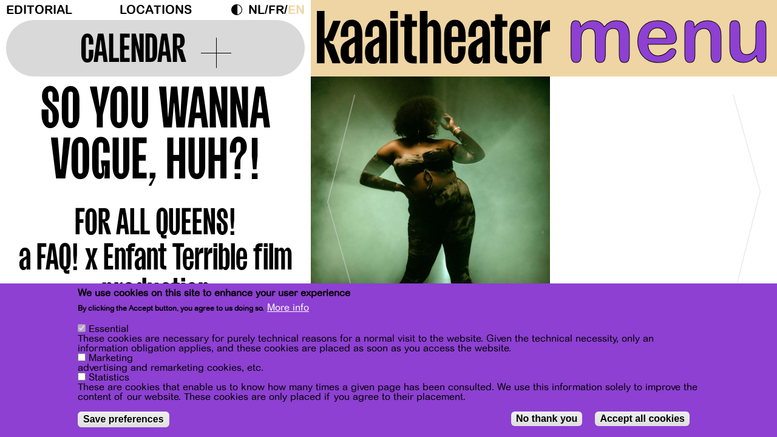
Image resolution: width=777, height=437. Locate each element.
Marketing (111, 359)
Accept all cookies (642, 419)
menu (668, 36)
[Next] (746, 197)
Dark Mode (239, 9)
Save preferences (123, 420)
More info (288, 308)
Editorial (39, 10)
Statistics (109, 378)
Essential (109, 330)
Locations (156, 10)
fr (276, 10)
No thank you (546, 419)
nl (256, 10)
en (296, 10)
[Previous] (341, 197)
